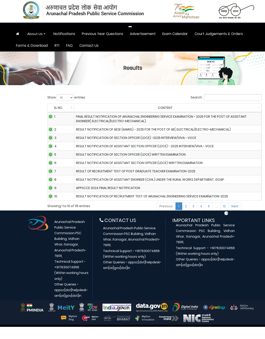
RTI (57, 45)
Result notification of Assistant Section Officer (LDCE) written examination (136, 168)
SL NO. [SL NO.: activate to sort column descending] (56, 107)
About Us (35, 33)
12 (224, 218)
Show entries (66, 97)
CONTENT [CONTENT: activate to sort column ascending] (149, 107)
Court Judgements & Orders (219, 33)
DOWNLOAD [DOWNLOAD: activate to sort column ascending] (245, 107)
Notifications (64, 33)
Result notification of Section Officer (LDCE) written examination (127, 158)
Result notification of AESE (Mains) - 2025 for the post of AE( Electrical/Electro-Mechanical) (150, 129)
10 (50, 207)
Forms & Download (32, 45)
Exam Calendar (175, 33)
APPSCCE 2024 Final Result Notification (105, 197)
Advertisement (143, 33)
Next (234, 218)
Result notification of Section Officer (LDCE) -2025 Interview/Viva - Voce (133, 139)
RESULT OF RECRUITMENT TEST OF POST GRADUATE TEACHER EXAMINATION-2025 (132, 178)
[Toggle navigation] (130, 26)
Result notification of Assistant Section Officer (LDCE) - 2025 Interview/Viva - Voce (141, 149)
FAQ (69, 45)
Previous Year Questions (102, 33)
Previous (166, 218)
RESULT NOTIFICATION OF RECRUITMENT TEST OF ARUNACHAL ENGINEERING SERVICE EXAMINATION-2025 (149, 207)
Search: (226, 97)
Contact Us (89, 45)
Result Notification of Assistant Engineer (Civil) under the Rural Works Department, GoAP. (147, 187)
